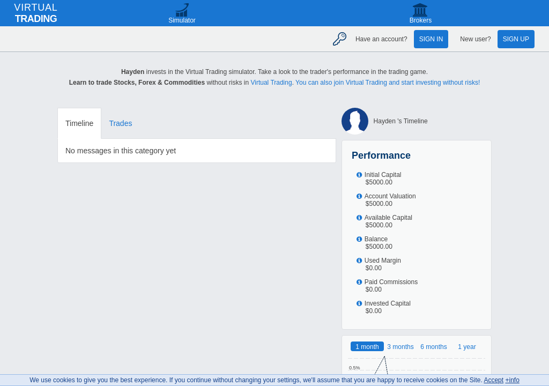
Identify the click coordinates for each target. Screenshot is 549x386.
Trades (120, 123)
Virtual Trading (271, 82)
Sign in (431, 39)
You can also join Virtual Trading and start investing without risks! (387, 82)
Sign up (516, 39)
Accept (493, 380)
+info (512, 380)
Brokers (421, 20)
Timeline (79, 123)
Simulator (182, 20)
